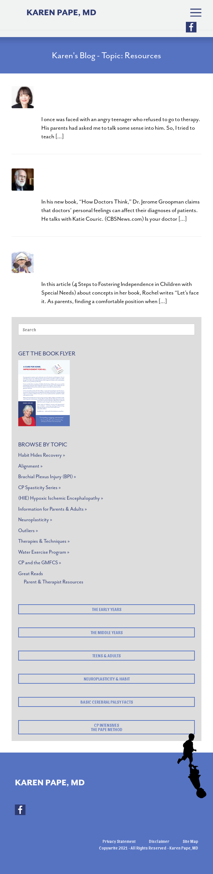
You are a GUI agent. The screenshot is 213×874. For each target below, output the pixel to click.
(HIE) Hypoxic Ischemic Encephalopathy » (60, 498)
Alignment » (30, 466)
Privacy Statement (119, 841)
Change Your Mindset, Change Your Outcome (104, 99)
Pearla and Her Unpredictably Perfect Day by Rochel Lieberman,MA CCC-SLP (119, 264)
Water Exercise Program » (43, 552)
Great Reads (30, 574)
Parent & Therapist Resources (53, 582)
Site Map (190, 841)
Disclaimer (159, 841)
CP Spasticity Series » (39, 487)
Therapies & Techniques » (44, 541)
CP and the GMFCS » (39, 563)
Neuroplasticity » (35, 520)
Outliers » (28, 531)
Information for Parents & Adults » (52, 509)
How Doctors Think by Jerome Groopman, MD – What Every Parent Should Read (115, 182)
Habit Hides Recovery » (41, 455)
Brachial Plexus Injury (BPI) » (47, 477)
